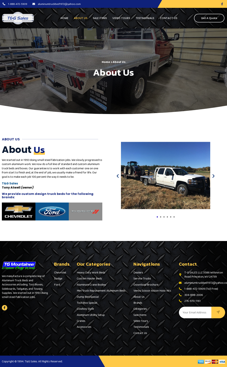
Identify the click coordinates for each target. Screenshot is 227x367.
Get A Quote (209, 18)
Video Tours (121, 18)
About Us (80, 18)
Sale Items (100, 18)
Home (64, 18)
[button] (117, 176)
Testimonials (145, 18)
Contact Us (168, 18)
